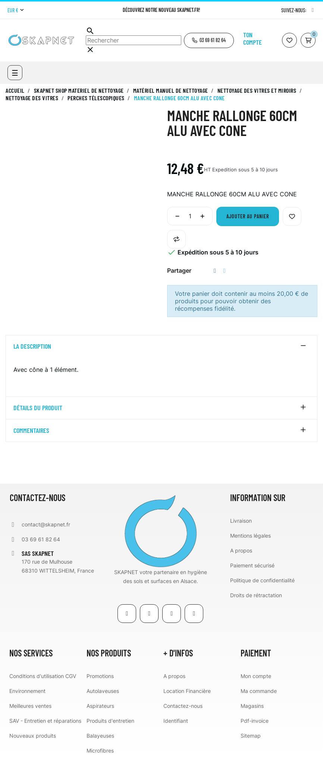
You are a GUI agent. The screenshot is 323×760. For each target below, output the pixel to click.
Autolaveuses (103, 691)
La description (32, 346)
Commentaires (31, 430)
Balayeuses (100, 735)
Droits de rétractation (256, 595)
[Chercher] (133, 40)
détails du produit (37, 408)
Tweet (224, 271)
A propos (241, 550)
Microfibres (100, 750)
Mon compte (256, 676)
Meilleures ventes (30, 706)
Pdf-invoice (255, 721)
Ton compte (252, 38)
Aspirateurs (100, 706)
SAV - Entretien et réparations (45, 721)
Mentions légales (250, 535)
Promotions (100, 676)
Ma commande (259, 691)
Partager (215, 271)
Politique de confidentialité (262, 580)
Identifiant (175, 721)
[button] (209, 40)
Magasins (252, 706)
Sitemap (251, 735)
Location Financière (187, 691)
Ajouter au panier (247, 216)
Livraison (241, 520)
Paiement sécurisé (252, 565)
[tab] (161, 346)
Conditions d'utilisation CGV (42, 676)
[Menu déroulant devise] (15, 10)
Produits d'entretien (110, 721)
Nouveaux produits (32, 735)
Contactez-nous (183, 706)
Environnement (27, 691)
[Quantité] (190, 216)
